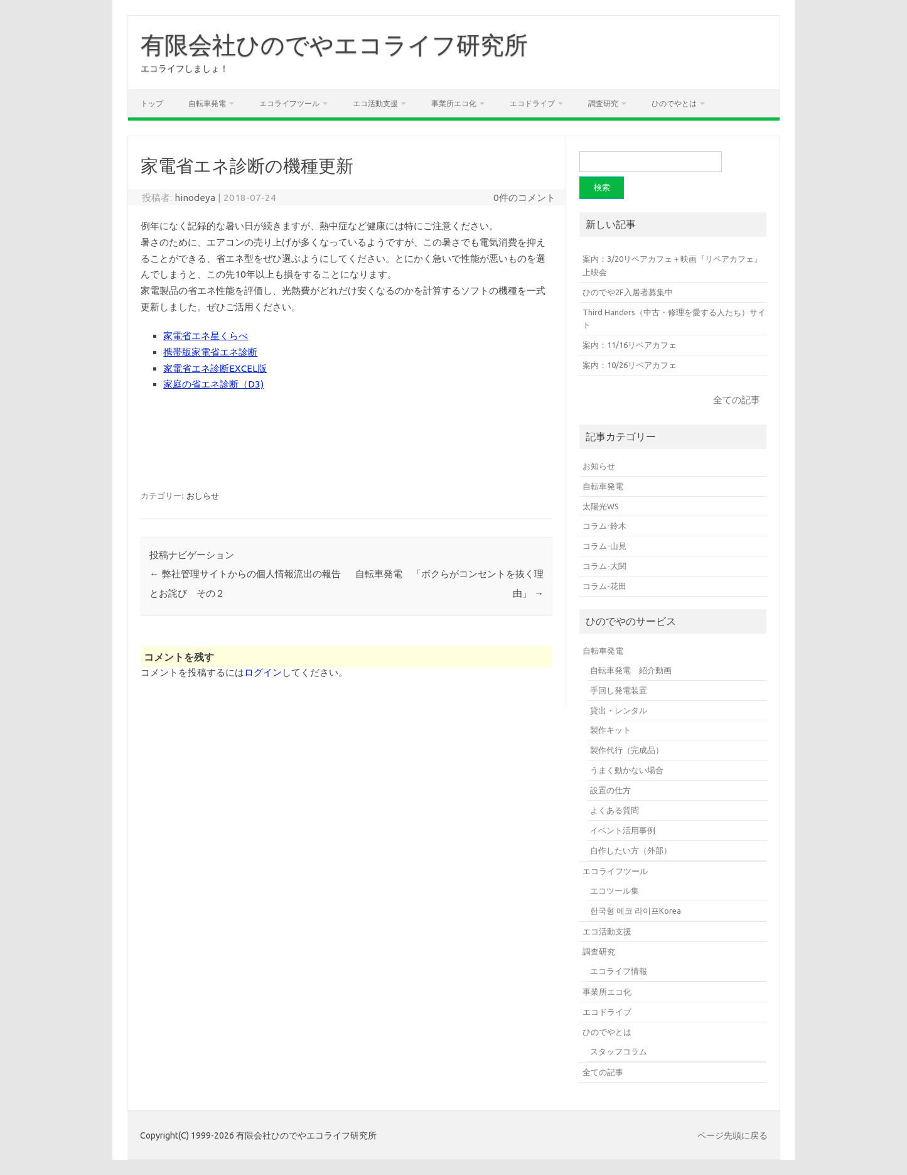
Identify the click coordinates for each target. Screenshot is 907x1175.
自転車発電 (207, 103)
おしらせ (202, 495)
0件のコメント (524, 197)
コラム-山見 (604, 545)
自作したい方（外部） (631, 850)
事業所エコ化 (453, 103)
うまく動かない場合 (626, 770)
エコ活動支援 (375, 103)
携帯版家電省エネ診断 (210, 352)
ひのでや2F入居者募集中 (627, 292)
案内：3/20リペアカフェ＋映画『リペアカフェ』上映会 (672, 265)
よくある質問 (614, 810)
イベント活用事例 (622, 830)
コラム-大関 (604, 565)
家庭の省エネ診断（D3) (213, 384)
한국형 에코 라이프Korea (635, 910)
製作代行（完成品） (626, 749)
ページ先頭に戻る (732, 1135)
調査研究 (603, 103)
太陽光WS (600, 506)
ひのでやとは (674, 103)
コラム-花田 (604, 586)
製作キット (610, 729)
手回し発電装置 (618, 690)
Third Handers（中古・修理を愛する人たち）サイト (674, 319)
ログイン (263, 672)
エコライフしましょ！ (184, 68)
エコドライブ (532, 103)
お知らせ (598, 466)
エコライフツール (289, 103)
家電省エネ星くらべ (205, 335)
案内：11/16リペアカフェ (629, 344)
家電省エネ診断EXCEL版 (215, 368)
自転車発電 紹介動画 (631, 670)
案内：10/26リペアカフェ (629, 364)
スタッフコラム (618, 1051)
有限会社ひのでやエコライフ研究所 (334, 44)
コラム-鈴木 (604, 525)
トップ (152, 103)
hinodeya (194, 197)
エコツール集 (614, 890)
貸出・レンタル (618, 710)
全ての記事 (736, 399)
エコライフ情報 (618, 971)
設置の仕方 (610, 790)
